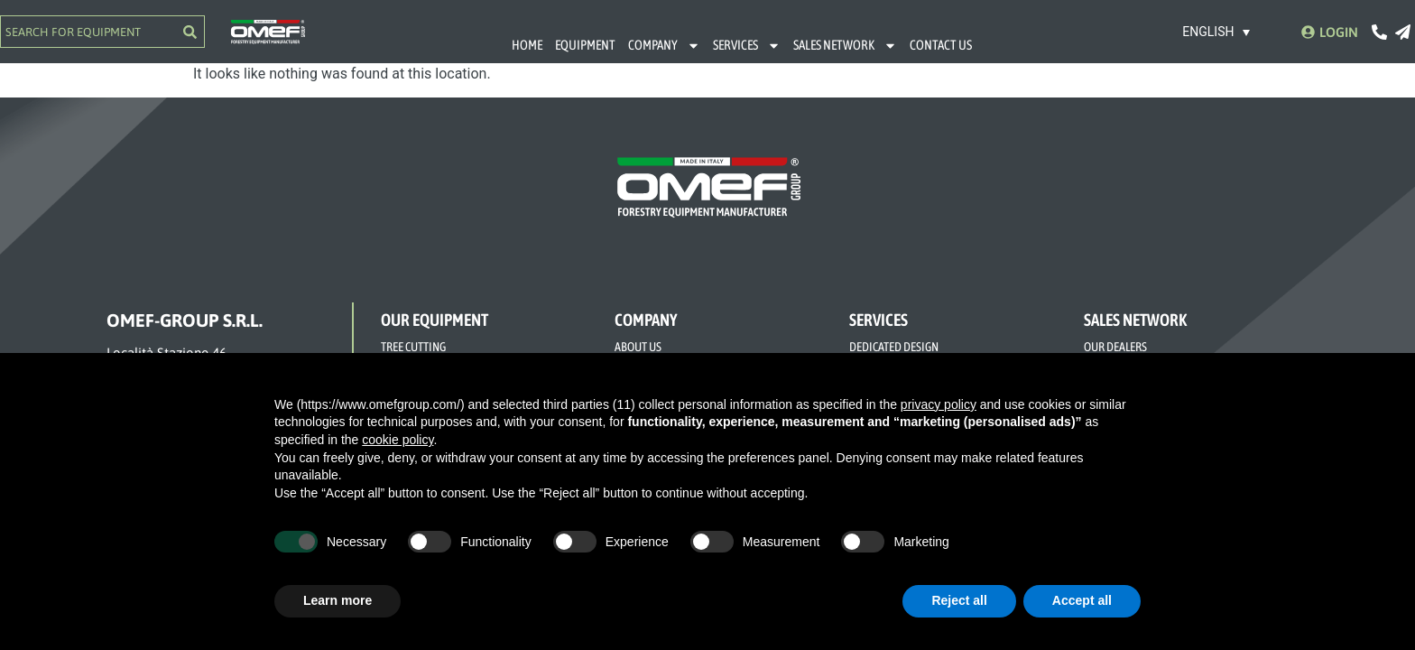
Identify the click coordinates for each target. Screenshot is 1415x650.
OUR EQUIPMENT (434, 320)
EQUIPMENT (585, 44)
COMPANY (664, 45)
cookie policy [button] (397, 439)
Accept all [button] (1082, 600)
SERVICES (747, 45)
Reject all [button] (958, 600)
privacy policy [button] (938, 404)
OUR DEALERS (1115, 346)
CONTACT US (941, 44)
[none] (1217, 31)
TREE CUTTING (413, 346)
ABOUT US (638, 346)
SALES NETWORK (845, 45)
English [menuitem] (1208, 32)
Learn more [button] (337, 600)
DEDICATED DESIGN (894, 346)
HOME (527, 44)
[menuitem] (1217, 31)
